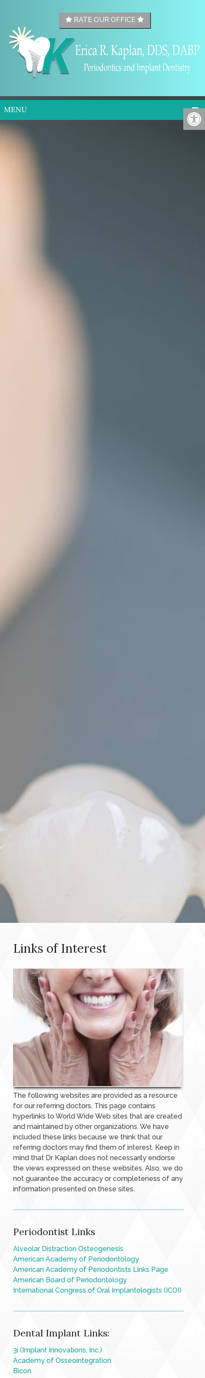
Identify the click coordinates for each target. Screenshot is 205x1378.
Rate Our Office (105, 20)
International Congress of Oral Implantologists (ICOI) (97, 1290)
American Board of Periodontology (70, 1280)
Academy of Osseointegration (62, 1360)
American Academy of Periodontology (76, 1259)
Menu (15, 109)
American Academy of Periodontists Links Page (91, 1269)
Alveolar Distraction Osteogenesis (68, 1249)
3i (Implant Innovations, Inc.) (57, 1350)
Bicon (22, 1371)
